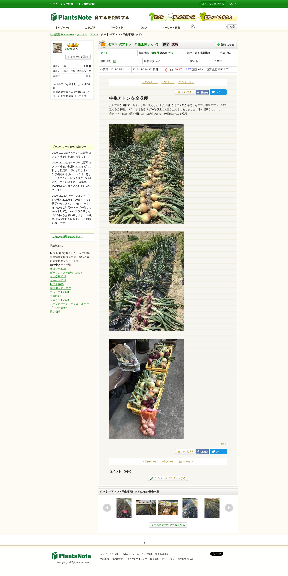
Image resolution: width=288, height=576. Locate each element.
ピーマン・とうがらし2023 (66, 272)
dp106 (68, 48)
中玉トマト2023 (59, 291)
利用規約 (104, 558)
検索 (232, 26)
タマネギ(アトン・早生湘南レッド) (133, 44)
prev (107, 508)
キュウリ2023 (58, 276)
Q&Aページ (128, 554)
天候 (170, 52)
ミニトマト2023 (59, 299)
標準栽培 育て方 (185, 558)
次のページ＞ (186, 82)
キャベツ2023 (58, 280)
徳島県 (155, 52)
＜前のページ (150, 82)
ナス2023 (55, 295)
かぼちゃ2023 (58, 268)
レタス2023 (57, 284)
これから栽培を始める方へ (67, 236)
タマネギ (82, 34)
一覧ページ (168, 82)
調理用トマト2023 (60, 288)
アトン (94, 34)
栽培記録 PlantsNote (62, 34)
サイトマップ (168, 558)
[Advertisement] (72, 122)
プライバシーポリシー (136, 558)
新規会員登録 (161, 554)
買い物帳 (55, 311)
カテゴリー (114, 554)
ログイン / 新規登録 (212, 3)
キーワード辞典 (144, 554)
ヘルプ (232, 3)
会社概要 (154, 558)
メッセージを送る (78, 56)
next (229, 508)
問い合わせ (117, 558)
